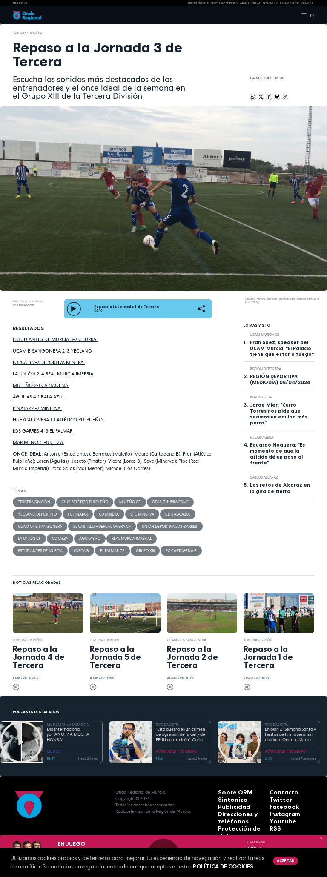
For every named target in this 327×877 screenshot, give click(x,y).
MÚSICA (53, 746)
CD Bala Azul (160, 512)
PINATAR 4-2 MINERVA (37, 408)
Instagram (281, 805)
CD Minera (99, 512)
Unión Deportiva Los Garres (154, 524)
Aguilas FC (82, 535)
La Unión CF (27, 535)
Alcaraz (307, 3)
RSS (273, 818)
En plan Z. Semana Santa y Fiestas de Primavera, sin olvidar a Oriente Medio (290, 729)
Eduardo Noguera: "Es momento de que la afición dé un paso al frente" (277, 454)
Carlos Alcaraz (264, 477)
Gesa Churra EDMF (155, 501)
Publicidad (229, 799)
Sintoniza (228, 793)
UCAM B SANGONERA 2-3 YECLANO (53, 351)
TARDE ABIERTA (167, 719)
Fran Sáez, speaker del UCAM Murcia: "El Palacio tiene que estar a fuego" (282, 348)
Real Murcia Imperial (120, 535)
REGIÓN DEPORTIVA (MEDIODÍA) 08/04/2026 (280, 379)
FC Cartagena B (114, 546)
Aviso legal (230, 825)
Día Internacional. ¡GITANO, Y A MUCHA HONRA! (68, 729)
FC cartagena (289, 3)
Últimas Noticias (250, 3)
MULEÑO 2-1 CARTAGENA (41, 385)
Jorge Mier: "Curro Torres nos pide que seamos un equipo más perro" (278, 414)
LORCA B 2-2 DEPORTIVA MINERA (49, 362)
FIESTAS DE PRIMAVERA (224, 3)
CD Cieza (56, 535)
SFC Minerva (128, 512)
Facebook (280, 799)
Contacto (280, 786)
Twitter (278, 793)
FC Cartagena (261, 437)
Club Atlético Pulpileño (78, 501)
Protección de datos (240, 818)
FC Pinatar (71, 512)
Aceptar (284, 860)
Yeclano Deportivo (34, 512)
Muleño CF (119, 501)
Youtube (279, 812)
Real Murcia (270, 3)
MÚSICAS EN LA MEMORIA (68, 719)
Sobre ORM (230, 786)
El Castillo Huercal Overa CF (92, 524)
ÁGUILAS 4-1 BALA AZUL (39, 397)
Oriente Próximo (198, 3)
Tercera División (27, 33)
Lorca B (24, 546)
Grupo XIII (82, 546)
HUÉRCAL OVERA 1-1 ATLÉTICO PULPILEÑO (58, 420)
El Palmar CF (52, 546)
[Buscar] (310, 15)
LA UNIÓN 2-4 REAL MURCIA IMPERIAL (54, 374)
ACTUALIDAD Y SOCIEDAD (176, 746)
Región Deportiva (265, 369)
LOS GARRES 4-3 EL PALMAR (43, 431)
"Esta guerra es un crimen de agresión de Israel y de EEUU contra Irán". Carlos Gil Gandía (180, 729)
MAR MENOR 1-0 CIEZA (38, 442)
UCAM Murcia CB (264, 334)
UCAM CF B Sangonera (37, 524)
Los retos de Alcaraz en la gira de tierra (280, 488)
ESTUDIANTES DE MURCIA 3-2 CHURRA (55, 339)
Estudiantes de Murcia (169, 535)
